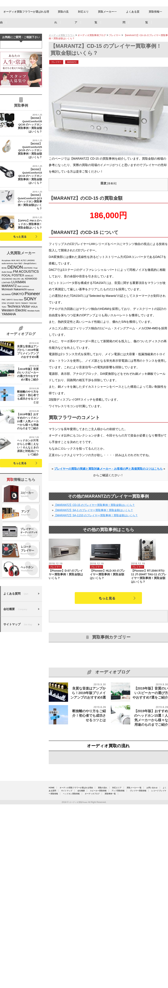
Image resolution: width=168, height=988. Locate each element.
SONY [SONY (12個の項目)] (30, 344)
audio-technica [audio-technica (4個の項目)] (7, 309)
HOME (52, 946)
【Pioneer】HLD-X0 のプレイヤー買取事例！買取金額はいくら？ (108, 593)
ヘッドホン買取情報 (59, 955)
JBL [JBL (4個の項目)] (22, 325)
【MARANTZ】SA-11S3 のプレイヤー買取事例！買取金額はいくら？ (96, 533)
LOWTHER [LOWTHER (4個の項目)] (6, 328)
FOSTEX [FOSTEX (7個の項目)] (18, 321)
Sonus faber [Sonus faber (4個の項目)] (18, 346)
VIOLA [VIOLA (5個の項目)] (34, 352)
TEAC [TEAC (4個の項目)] (4, 353)
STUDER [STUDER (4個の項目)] (10, 349)
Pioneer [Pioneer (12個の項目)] (32, 339)
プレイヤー (58, 73)
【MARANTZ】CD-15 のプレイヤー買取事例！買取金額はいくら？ (94, 523)
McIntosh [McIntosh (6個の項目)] (7, 335)
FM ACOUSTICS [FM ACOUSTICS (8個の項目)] (26, 317)
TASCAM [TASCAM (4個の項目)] (32, 349)
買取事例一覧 (114, 955)
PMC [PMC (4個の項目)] (4, 346)
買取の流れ (123, 946)
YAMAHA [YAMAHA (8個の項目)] (9, 360)
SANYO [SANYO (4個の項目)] (9, 346)
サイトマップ (124, 949)
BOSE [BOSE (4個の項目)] (4, 314)
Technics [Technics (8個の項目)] (13, 352)
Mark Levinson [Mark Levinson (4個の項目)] (23, 332)
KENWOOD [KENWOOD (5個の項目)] (31, 324)
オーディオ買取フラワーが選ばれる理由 (86, 946)
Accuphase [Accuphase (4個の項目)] (6, 306)
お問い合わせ (77, 949)
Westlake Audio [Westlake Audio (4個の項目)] (33, 357)
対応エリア (144, 946)
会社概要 (145, 949)
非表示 (112, 195)
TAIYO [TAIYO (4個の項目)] (17, 349)
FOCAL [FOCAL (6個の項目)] (6, 321)
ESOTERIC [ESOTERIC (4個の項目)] (28, 314)
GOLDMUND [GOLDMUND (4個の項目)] (7, 325)
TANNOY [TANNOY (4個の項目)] (24, 349)
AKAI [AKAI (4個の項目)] (13, 306)
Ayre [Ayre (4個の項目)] (16, 309)
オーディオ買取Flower (78, 964)
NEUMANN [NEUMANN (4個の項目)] (6, 340)
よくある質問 (100, 949)
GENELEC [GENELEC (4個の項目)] (29, 322)
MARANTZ (76, 73)
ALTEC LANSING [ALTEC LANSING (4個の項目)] (28, 306)
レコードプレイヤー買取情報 (143, 952)
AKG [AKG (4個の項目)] (18, 306)
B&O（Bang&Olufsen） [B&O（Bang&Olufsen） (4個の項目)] (27, 309)
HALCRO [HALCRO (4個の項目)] (16, 325)
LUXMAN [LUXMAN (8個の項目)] (18, 328)
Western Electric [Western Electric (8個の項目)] (14, 356)
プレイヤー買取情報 (108, 952)
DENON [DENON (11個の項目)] (15, 313)
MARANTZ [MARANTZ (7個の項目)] (9, 332)
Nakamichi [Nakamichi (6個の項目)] (20, 335)
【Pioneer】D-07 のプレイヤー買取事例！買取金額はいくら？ (67, 593)
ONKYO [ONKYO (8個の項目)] (17, 340)
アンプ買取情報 (80, 952)
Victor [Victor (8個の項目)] (25, 352)
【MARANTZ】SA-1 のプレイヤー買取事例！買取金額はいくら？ (93, 528)
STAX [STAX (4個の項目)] (4, 349)
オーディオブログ (88, 955)
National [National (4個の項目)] (30, 336)
